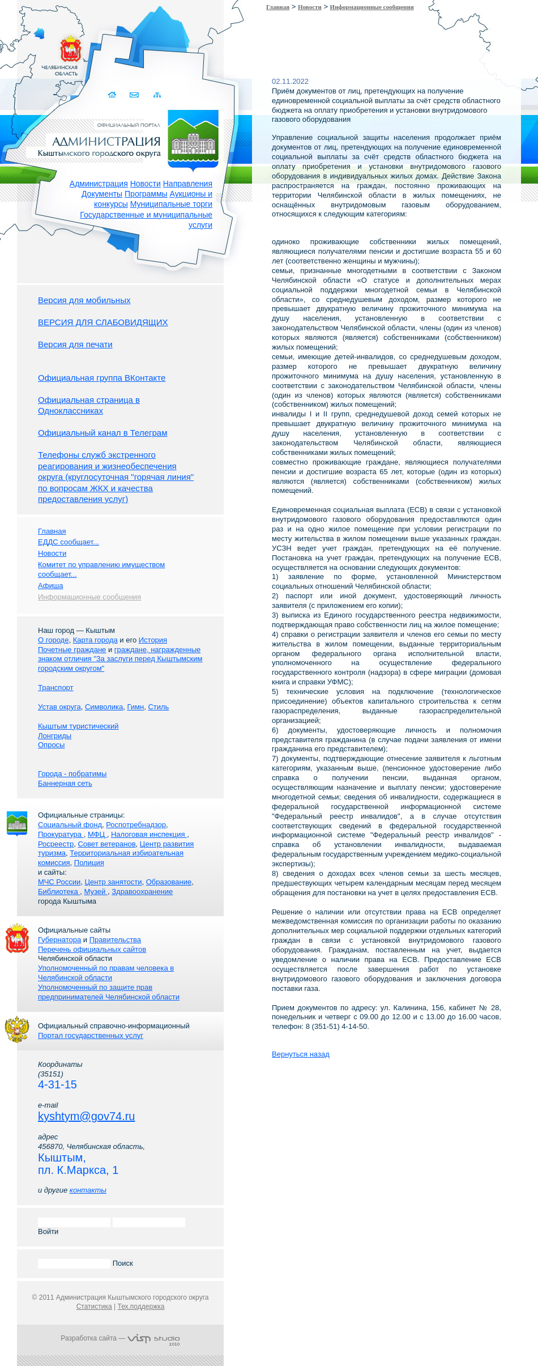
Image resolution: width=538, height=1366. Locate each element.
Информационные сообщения (372, 6)
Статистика (94, 1306)
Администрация (99, 183)
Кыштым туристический (78, 726)
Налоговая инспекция (149, 834)
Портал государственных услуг (90, 1035)
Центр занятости (113, 882)
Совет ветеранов (106, 844)
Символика (104, 707)
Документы (102, 193)
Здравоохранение (142, 891)
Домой (113, 95)
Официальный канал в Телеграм (103, 432)
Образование (169, 882)
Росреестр (56, 844)
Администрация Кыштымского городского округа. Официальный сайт (126, 138)
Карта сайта (157, 95)
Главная (277, 6)
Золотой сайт (30, 50)
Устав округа (59, 707)
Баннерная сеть (65, 783)
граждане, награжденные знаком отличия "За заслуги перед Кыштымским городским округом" (120, 659)
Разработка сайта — (120, 1338)
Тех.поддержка (140, 1306)
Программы (146, 193)
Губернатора (59, 939)
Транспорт (56, 687)
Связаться (135, 95)
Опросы (51, 745)
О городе (53, 640)
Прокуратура (61, 834)
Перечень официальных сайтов (92, 949)
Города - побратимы (72, 773)
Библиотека (59, 891)
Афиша (50, 585)
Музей (96, 891)
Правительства (115, 939)
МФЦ (97, 834)
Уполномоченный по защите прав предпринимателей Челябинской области (109, 992)
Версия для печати (75, 344)
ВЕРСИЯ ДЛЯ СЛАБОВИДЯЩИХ (103, 322)
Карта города (95, 640)
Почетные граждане (72, 649)
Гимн (135, 707)
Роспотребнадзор (136, 824)
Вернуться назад (301, 1054)
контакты (88, 1190)
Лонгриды (54, 735)
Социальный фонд (70, 824)
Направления (187, 183)
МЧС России (59, 882)
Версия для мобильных (84, 300)
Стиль (158, 707)
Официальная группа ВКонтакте (101, 377)
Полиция (89, 862)
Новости (145, 183)
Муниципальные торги (171, 203)
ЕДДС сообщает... (68, 542)
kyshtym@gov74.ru (86, 1116)
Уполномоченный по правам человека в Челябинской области (106, 973)
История (153, 640)
